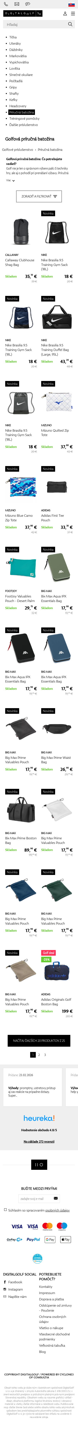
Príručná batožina (21, 112)
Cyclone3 (67, 1374)
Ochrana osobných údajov (52, 1319)
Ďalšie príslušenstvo (23, 124)
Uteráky (15, 43)
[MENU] (73, 13)
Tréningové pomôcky (24, 118)
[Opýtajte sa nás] (28, 4)
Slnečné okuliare (21, 74)
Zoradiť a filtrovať (39, 196)
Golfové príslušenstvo (17, 149)
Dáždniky (16, 49)
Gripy (13, 87)
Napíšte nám (17, 1296)
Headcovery (17, 106)
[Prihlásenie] (65, 13)
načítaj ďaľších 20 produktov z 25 (39, 1041)
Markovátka (18, 56)
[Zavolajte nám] (6, 4)
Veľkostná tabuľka (52, 1345)
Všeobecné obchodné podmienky (54, 1336)
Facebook (15, 1282)
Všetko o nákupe (51, 1328)
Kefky (13, 99)
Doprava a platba (51, 1299)
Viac (8, 180)
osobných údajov (57, 1210)
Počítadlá (15, 81)
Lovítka (14, 68)
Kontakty (45, 1286)
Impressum (47, 1293)
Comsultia (41, 1377)
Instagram (15, 1289)
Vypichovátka (19, 62)
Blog (42, 1351)
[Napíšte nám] (17, 4)
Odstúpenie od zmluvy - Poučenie (55, 1308)
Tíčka (13, 37)
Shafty (14, 93)
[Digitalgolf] (39, 1165)
